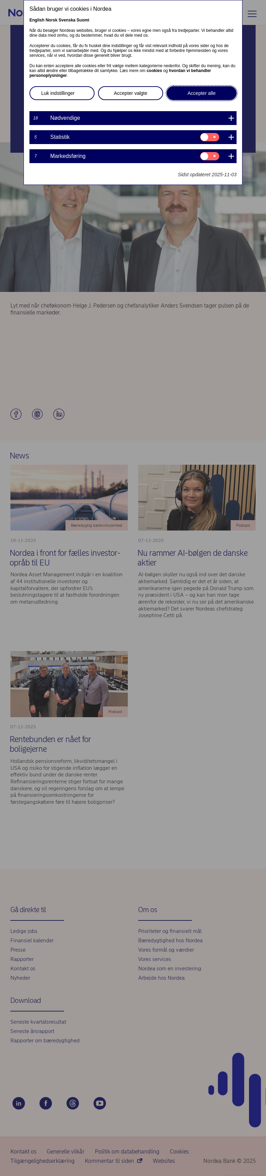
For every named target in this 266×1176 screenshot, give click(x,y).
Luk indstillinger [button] (58, 93)
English (36, 20)
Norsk (51, 20)
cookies (154, 70)
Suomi (83, 20)
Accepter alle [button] (202, 93)
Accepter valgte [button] (131, 93)
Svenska (67, 20)
